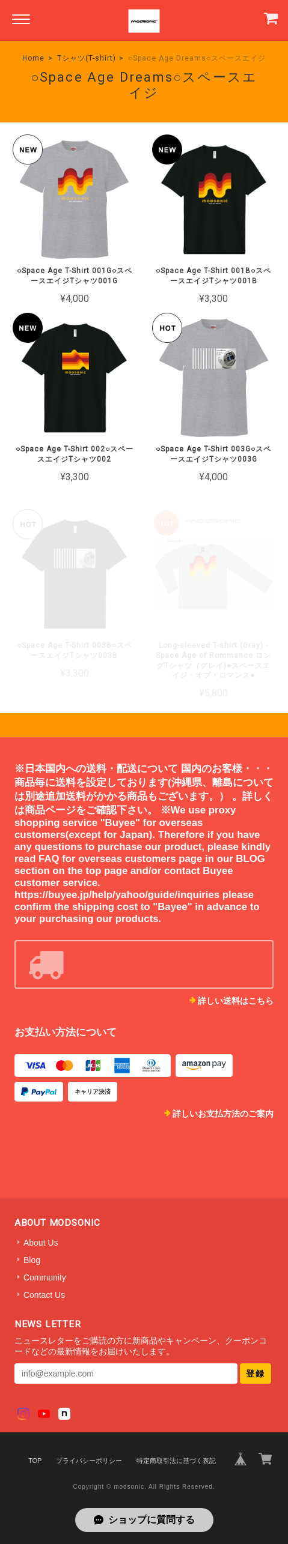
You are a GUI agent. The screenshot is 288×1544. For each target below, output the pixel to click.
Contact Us (44, 1295)
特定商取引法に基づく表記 (176, 1460)
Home (33, 58)
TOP (34, 1460)
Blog (31, 1260)
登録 (255, 1373)
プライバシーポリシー (89, 1460)
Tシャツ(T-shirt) (86, 58)
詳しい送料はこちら (236, 1001)
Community (44, 1277)
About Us (40, 1242)
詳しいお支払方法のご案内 (223, 1113)
